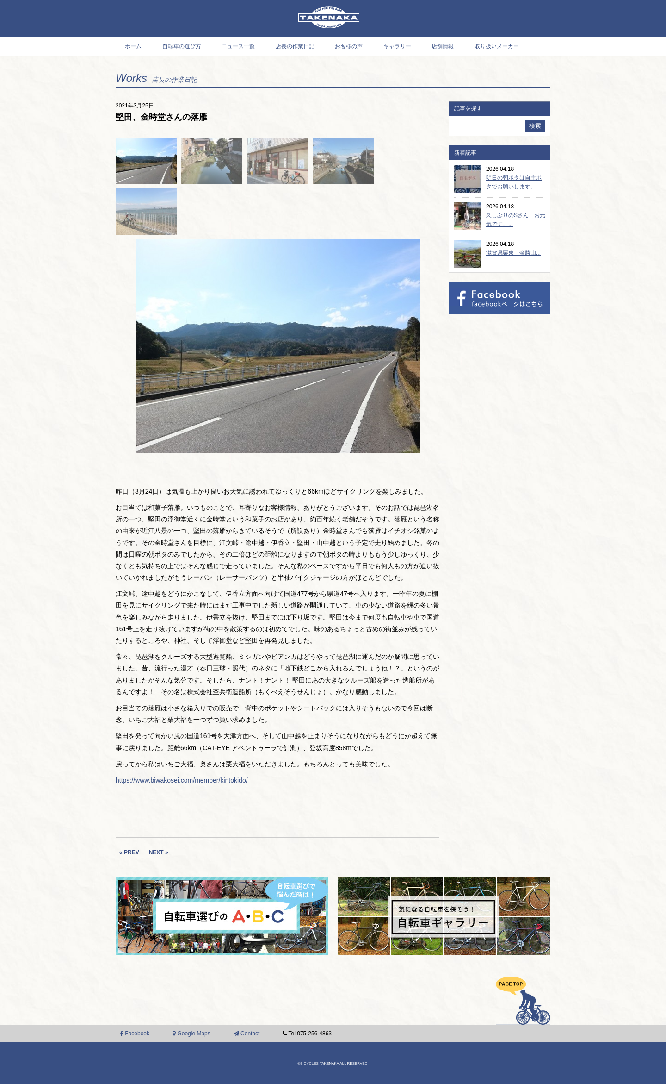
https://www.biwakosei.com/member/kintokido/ (182, 780)
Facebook (134, 1033)
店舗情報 (443, 46)
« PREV (129, 852)
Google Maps (191, 1033)
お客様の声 (349, 46)
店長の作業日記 (295, 46)
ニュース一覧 (238, 46)
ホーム (133, 46)
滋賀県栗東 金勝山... (513, 253)
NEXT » (158, 852)
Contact (247, 1033)
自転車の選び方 (181, 46)
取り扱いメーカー (497, 46)
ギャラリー (397, 46)
